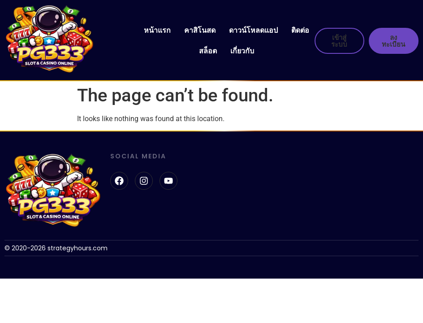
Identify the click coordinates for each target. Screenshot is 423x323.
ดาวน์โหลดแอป (253, 30)
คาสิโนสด (200, 30)
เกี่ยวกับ (242, 51)
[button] (350, 41)
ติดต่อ (300, 30)
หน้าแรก (157, 30)
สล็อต (208, 51)
